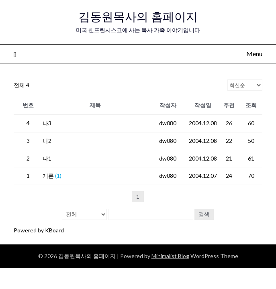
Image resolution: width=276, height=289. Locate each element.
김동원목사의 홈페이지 (138, 16)
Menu (254, 53)
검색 (204, 214)
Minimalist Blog (170, 255)
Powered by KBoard (39, 230)
